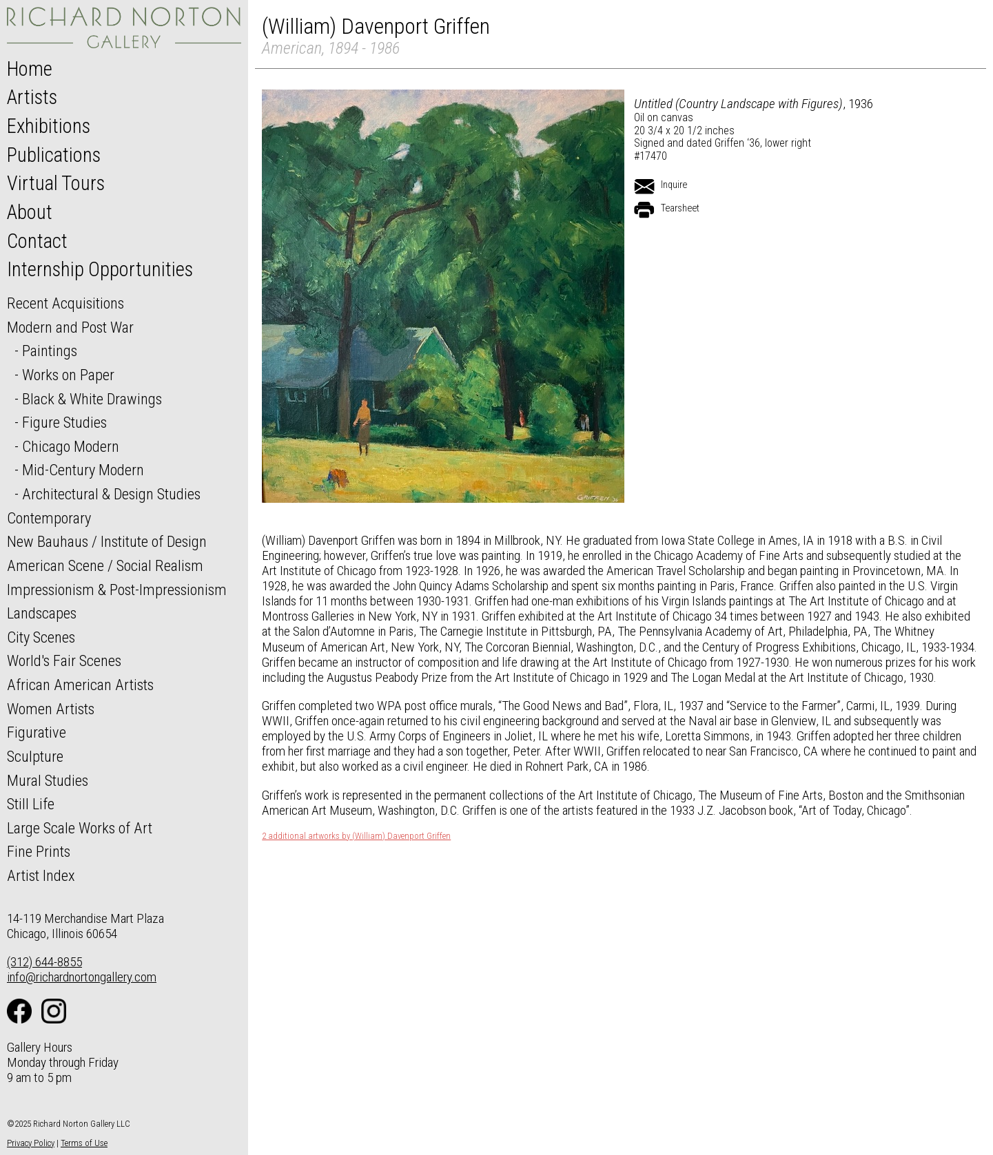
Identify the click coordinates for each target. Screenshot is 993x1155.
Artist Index (41, 875)
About (29, 212)
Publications (54, 155)
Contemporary (49, 518)
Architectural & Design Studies (111, 494)
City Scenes (41, 637)
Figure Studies (64, 422)
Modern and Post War (70, 327)
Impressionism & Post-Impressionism (117, 590)
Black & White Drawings (92, 399)
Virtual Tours (56, 183)
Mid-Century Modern (83, 470)
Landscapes (41, 613)
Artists (32, 97)
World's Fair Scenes (64, 660)
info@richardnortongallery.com (81, 977)
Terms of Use (84, 1143)
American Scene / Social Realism (105, 565)
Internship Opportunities (100, 269)
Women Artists (50, 709)
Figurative (36, 732)
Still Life (30, 804)
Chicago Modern (70, 446)
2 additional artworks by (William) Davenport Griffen (356, 836)
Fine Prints (38, 851)
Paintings (49, 351)
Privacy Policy (30, 1143)
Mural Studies (47, 780)
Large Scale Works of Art (79, 828)
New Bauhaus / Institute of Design (107, 541)
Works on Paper (68, 375)
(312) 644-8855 (44, 962)
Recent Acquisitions (65, 303)
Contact (37, 241)
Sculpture (35, 756)
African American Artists (80, 685)
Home (29, 69)
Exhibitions (48, 126)
